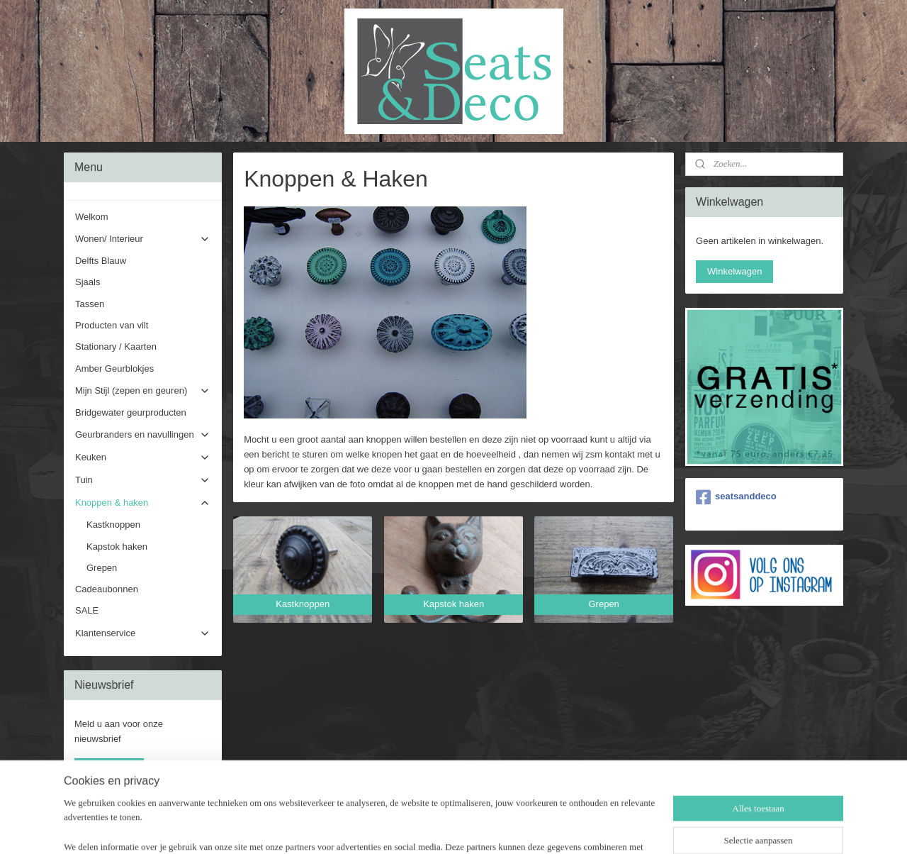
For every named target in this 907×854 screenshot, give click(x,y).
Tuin (142, 480)
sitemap (410, 828)
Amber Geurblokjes (114, 368)
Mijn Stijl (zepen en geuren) (142, 390)
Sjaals (87, 282)
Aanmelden (109, 769)
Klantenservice (142, 633)
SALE (86, 610)
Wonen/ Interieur (142, 239)
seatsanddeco (736, 497)
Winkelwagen (734, 271)
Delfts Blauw (100, 260)
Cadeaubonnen (106, 589)
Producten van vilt (111, 325)
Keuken (142, 457)
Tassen (89, 304)
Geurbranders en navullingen (142, 434)
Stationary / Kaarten (116, 346)
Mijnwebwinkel (591, 828)
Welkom (91, 216)
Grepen (101, 567)
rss (435, 828)
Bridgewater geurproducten (130, 412)
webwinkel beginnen (481, 828)
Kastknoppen (113, 524)
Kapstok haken (116, 546)
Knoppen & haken (142, 503)
